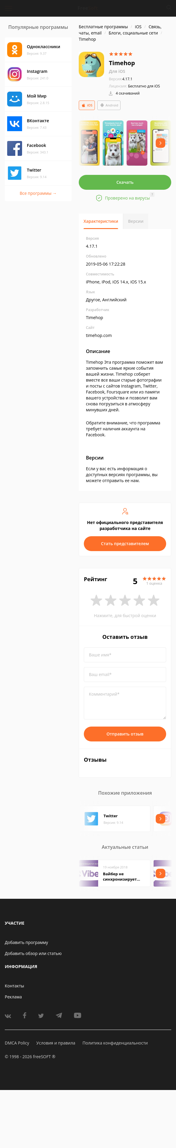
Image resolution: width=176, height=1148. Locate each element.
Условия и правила (55, 1043)
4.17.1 (120, 78)
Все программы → (38, 193)
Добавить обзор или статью (33, 953)
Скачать (125, 182)
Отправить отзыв (124, 734)
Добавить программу (26, 942)
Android (109, 105)
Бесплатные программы (103, 26)
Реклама (13, 997)
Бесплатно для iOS (144, 86)
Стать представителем (125, 543)
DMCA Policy (17, 1043)
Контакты (14, 986)
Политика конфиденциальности (115, 1043)
